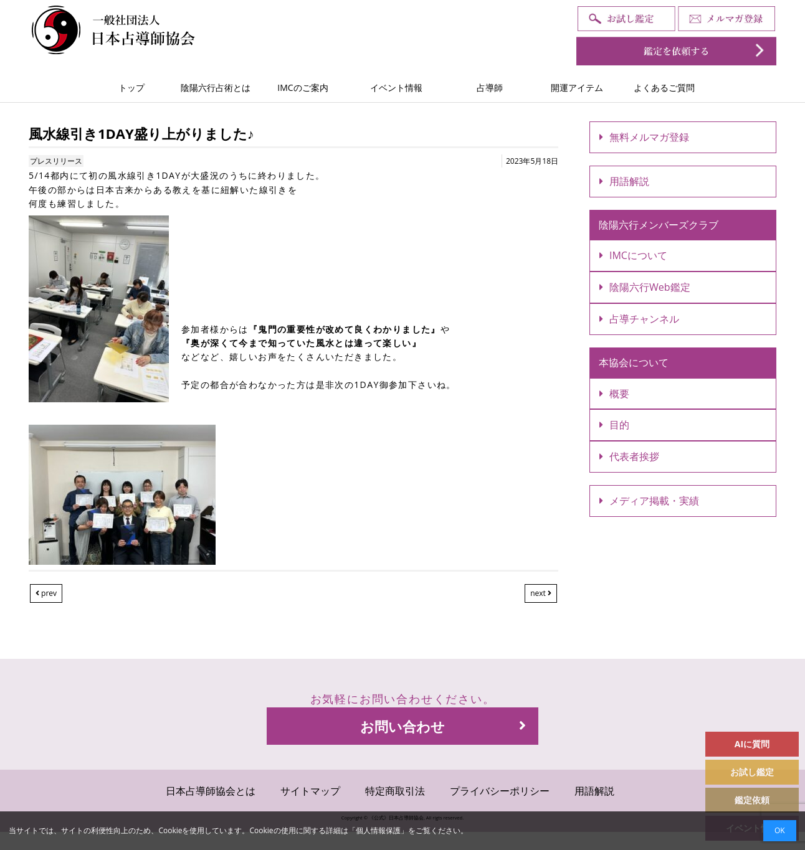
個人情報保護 (378, 830)
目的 (614, 425)
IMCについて (633, 255)
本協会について (634, 362)
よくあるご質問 (664, 87)
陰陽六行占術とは (215, 87)
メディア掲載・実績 (649, 501)
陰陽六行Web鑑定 (644, 287)
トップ (131, 87)
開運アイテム (577, 87)
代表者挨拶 (629, 456)
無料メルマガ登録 (644, 137)
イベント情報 (396, 87)
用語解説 (624, 181)
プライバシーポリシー (500, 791)
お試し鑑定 (752, 772)
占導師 (490, 87)
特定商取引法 (395, 791)
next (540, 593)
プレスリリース (56, 161)
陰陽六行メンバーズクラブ (658, 225)
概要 (614, 393)
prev (46, 593)
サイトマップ (310, 791)
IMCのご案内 (302, 87)
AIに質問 (752, 744)
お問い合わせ (443, 726)
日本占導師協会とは (210, 791)
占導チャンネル (639, 319)
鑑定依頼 (752, 800)
